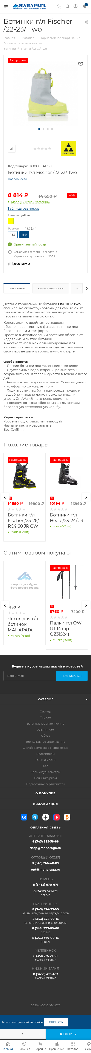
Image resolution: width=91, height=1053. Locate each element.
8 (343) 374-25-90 (45, 911)
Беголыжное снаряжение (45, 723)
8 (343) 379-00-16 (45, 940)
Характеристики (50, 288)
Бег (45, 766)
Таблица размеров (23, 208)
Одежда (45, 711)
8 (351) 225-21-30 (45, 958)
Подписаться (72, 675)
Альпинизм (45, 729)
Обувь (45, 735)
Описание (17, 288)
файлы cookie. (33, 1022)
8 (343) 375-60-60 (45, 930)
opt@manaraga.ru (45, 869)
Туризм (45, 717)
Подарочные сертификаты (45, 784)
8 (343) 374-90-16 (45, 921)
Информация (45, 804)
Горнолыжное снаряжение (45, 741)
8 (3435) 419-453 (45, 976)
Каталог (45, 699)
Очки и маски (45, 759)
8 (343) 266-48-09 (45, 863)
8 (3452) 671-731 (45, 893)
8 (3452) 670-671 (45, 885)
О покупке (45, 793)
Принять (56, 1022)
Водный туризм (45, 778)
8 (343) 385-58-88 (45, 841)
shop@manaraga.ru (45, 848)
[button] (39, 129)
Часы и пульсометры (45, 772)
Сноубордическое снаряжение (45, 747)
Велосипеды (45, 753)
